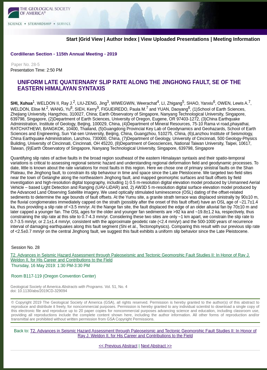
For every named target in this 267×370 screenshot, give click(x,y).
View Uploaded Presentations (175, 39)
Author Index (122, 39)
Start (71, 39)
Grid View (91, 39)
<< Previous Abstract (118, 345)
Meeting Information (236, 39)
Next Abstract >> (156, 345)
